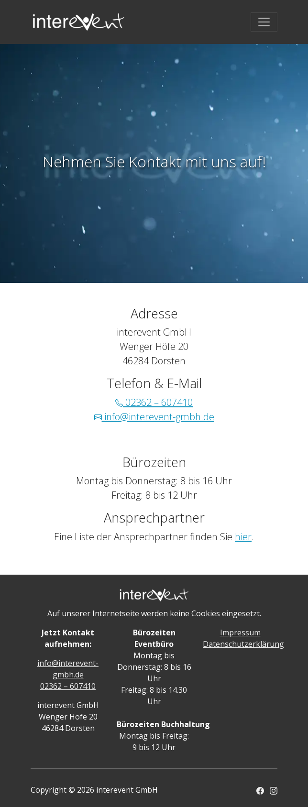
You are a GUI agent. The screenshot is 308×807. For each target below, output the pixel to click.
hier (243, 536)
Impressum (240, 632)
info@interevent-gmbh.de (154, 416)
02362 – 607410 (154, 402)
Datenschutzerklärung (243, 644)
